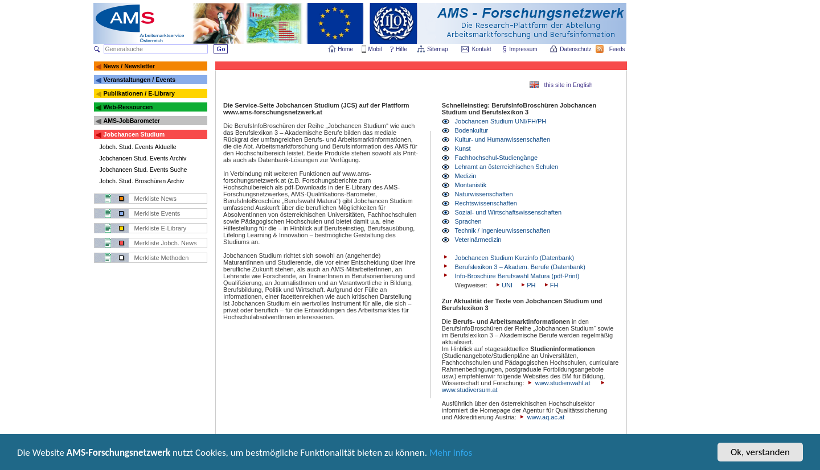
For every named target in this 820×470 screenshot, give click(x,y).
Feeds (617, 49)
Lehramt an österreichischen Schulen (507, 166)
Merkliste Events (157, 213)
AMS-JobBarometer (131, 120)
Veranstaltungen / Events (139, 79)
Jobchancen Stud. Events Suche (143, 169)
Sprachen (468, 221)
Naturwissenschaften (484, 194)
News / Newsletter (129, 66)
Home (345, 49)
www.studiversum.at (470, 389)
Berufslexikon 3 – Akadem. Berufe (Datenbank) (520, 266)
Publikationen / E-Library (139, 93)
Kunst (463, 148)
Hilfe (401, 49)
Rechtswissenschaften (486, 203)
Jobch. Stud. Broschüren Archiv (142, 181)
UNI (503, 285)
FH (551, 285)
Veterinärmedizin (478, 239)
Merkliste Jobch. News (165, 243)
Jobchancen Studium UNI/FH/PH (501, 121)
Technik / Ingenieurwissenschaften (503, 230)
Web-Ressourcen (128, 107)
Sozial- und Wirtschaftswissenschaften (508, 212)
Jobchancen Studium (134, 134)
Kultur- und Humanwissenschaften (503, 139)
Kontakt (481, 49)
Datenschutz (576, 49)
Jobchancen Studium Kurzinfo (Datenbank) (515, 257)
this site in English (568, 84)
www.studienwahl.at (563, 383)
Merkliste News (155, 198)
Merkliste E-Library (160, 228)
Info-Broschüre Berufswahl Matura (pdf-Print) (517, 276)
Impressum (523, 49)
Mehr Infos (450, 455)
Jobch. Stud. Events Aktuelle (138, 146)
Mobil (375, 49)
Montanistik (471, 185)
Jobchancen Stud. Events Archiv (143, 158)
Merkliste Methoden (161, 257)
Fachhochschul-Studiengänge (496, 157)
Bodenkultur (472, 130)
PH (527, 285)
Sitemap (438, 49)
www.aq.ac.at (545, 417)
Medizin (466, 175)
